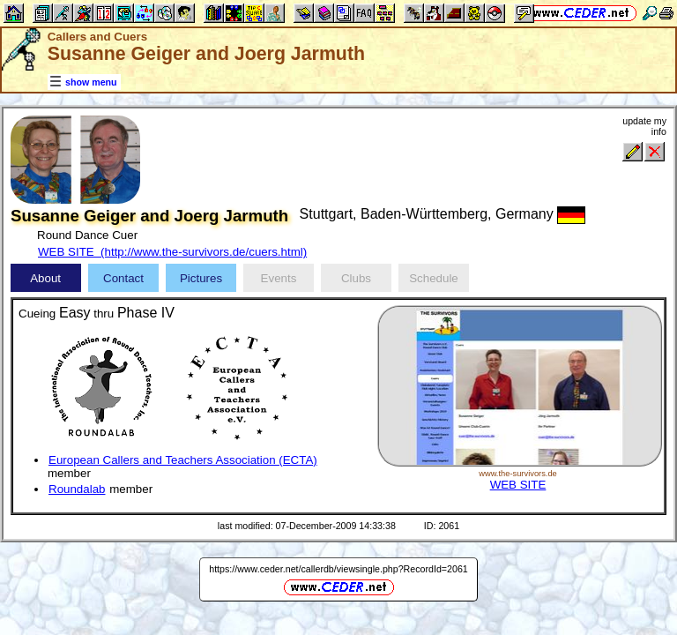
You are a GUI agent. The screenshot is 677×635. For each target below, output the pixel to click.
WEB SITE (518, 484)
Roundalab (76, 489)
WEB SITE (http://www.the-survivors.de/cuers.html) (172, 251)
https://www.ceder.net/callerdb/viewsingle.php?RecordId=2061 (338, 569)
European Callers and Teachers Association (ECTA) (182, 460)
